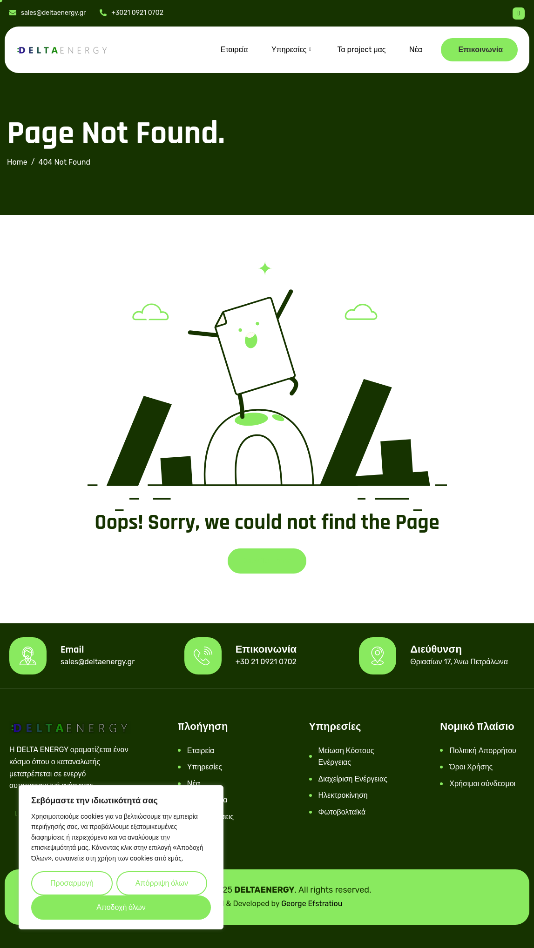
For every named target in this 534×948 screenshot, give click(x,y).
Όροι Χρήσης (471, 766)
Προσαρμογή (72, 883)
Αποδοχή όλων (121, 907)
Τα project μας (362, 49)
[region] (121, 857)
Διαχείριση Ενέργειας (352, 778)
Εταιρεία (235, 49)
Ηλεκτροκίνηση (343, 795)
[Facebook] (519, 13)
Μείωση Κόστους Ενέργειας (346, 756)
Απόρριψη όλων (161, 883)
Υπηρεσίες (292, 50)
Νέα (415, 49)
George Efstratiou (311, 903)
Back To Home (267, 560)
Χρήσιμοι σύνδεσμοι (482, 783)
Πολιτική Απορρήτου (482, 750)
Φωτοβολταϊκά (342, 812)
